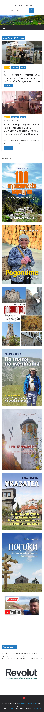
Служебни (15, 67)
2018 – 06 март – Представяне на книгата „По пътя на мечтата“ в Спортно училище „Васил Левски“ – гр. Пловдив (21, 129)
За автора (7, 67)
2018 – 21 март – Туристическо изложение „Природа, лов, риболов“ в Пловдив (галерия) (22, 78)
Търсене (31, 10)
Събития (23, 67)
